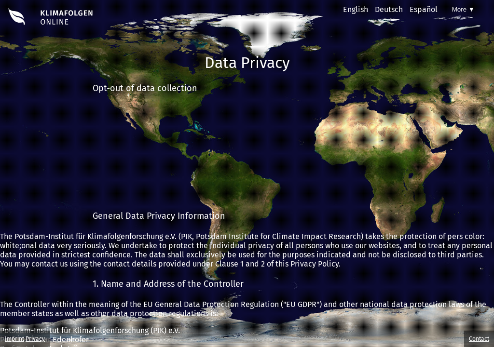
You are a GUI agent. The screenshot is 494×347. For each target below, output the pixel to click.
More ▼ (463, 9)
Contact (479, 338)
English (355, 9)
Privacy (35, 338)
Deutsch (389, 9)
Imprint (14, 338)
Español (424, 9)
